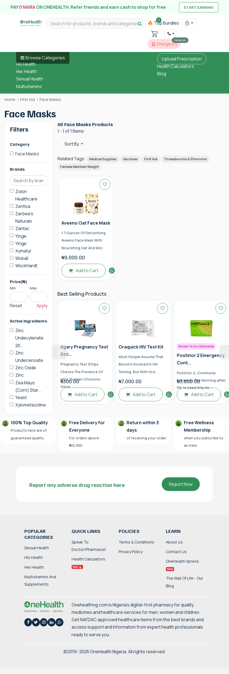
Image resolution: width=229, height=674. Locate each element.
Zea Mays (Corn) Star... (28, 386)
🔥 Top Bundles (163, 23)
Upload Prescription (182, 59)
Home (9, 99)
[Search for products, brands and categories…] (97, 23)
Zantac (22, 228)
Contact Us (176, 551)
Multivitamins (29, 86)
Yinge (21, 236)
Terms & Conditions (136, 542)
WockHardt (26, 266)
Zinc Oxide (25, 368)
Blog (161, 74)
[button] (189, 23)
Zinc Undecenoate (29, 356)
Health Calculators (175, 66)
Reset (16, 306)
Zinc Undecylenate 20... (29, 337)
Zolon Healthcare (26, 195)
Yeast (21, 397)
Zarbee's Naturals (24, 217)
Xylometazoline (30, 405)
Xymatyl (23, 251)
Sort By (72, 144)
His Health (26, 64)
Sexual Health (29, 79)
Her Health (26, 71)
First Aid (27, 99)
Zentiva (22, 206)
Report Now (181, 484)
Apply (42, 306)
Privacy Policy (130, 551)
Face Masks (27, 154)
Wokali (21, 258)
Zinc (19, 375)
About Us (174, 542)
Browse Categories (45, 58)
